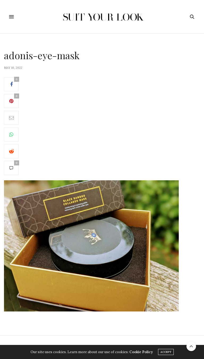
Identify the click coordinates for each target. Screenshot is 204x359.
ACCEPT (165, 352)
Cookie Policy (141, 352)
